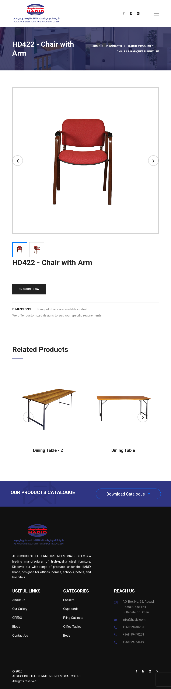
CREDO (17, 618)
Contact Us (20, 635)
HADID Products (140, 46)
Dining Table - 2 (48, 450)
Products (114, 46)
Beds (66, 635)
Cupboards (70, 609)
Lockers (68, 600)
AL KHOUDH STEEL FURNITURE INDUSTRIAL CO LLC (46, 676)
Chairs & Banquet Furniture (138, 51)
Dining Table (123, 450)
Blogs (16, 627)
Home (96, 46)
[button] (17, 160)
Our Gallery (19, 609)
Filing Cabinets (73, 618)
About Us (18, 600)
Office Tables (72, 627)
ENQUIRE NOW (29, 289)
